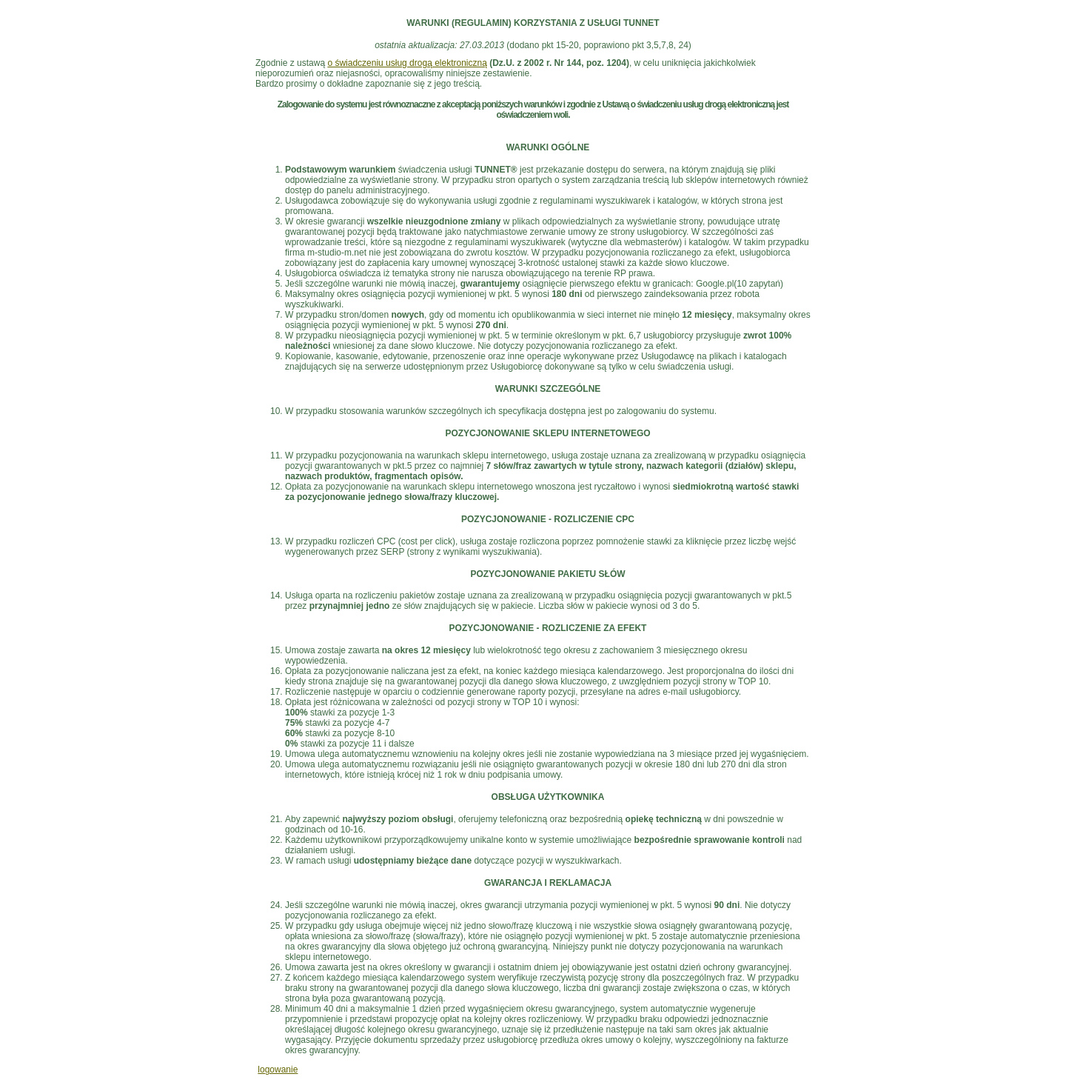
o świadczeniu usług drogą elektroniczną (406, 63)
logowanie (278, 1069)
